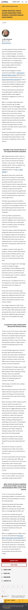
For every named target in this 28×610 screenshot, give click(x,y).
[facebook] (3, 586)
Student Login (16, 1)
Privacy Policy (7, 607)
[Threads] (23, 586)
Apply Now (7, 600)
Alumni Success (6, 43)
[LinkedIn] (8, 586)
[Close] (26, 605)
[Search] (22, 2)
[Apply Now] (14, 565)
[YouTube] (3, 591)
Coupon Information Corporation (11, 79)
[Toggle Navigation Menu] (26, 2)
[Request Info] (14, 560)
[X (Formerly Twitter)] (18, 586)
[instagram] (13, 586)
